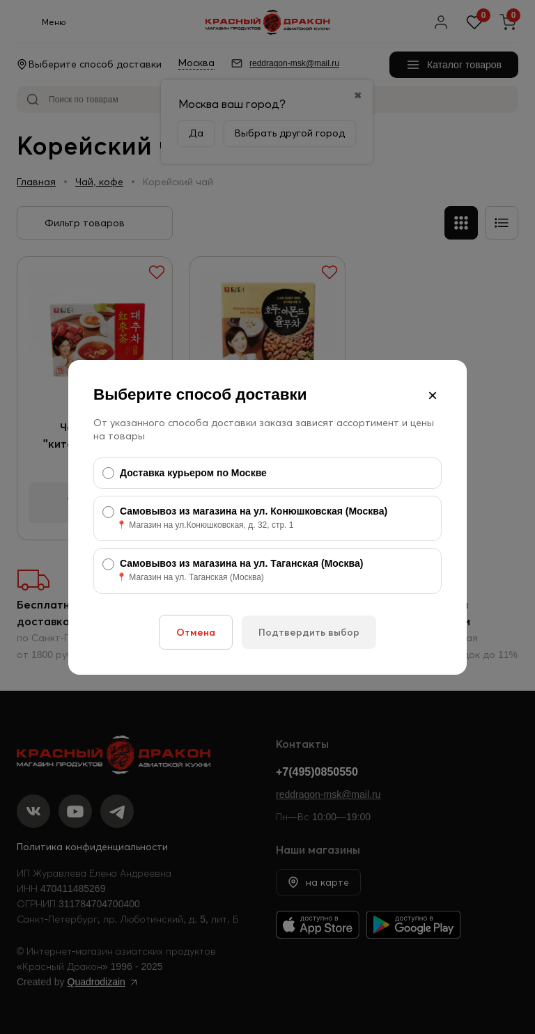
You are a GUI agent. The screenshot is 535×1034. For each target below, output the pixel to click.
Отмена (195, 632)
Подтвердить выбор (308, 632)
